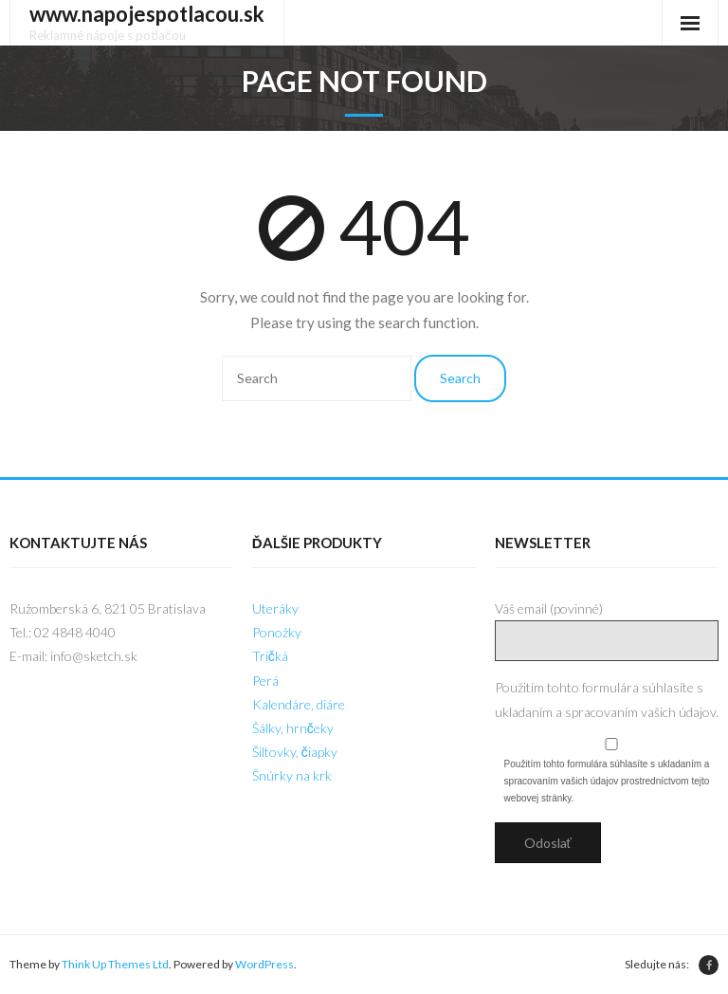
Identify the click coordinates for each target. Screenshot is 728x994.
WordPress (264, 964)
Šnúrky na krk (292, 775)
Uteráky (275, 608)
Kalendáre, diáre (298, 704)
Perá (265, 680)
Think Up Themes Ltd (115, 964)
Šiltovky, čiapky (294, 752)
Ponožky (276, 632)
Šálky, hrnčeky (293, 728)
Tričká (270, 656)
